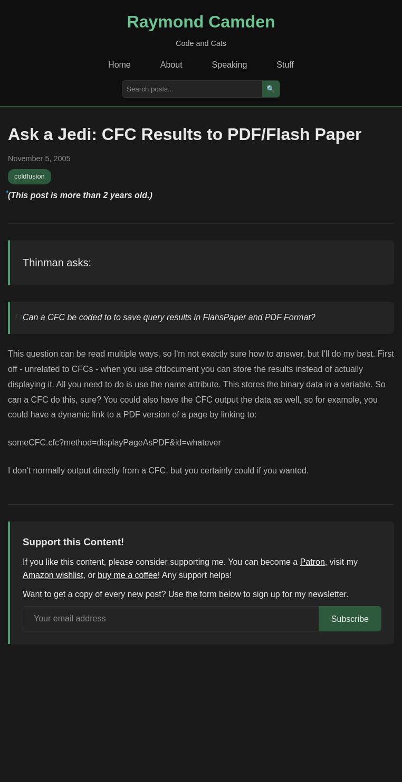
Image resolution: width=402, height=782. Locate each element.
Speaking (229, 64)
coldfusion (29, 176)
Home (119, 64)
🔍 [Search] (270, 89)
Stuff (285, 64)
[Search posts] (192, 89)
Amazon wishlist (53, 575)
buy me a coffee (128, 575)
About (171, 64)
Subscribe (350, 619)
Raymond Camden (201, 21)
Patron (312, 561)
